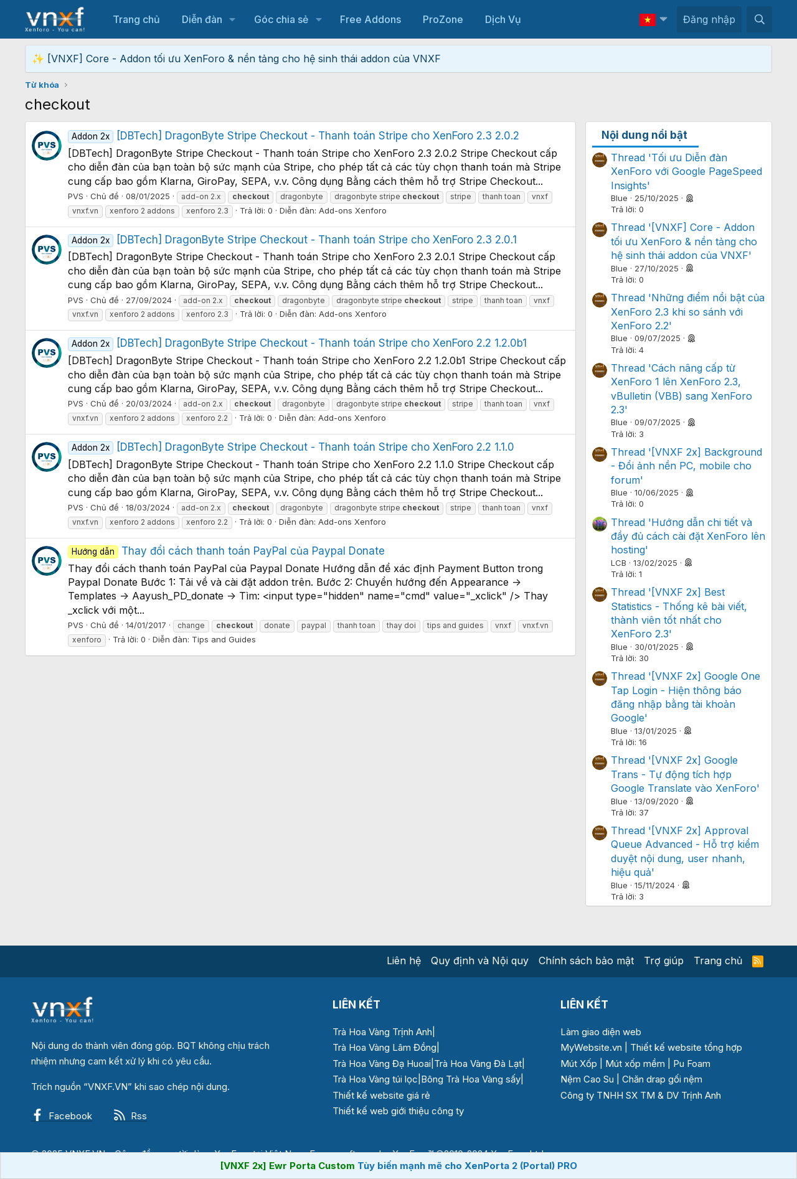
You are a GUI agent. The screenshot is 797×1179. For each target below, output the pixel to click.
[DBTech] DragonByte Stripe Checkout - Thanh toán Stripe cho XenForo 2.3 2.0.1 (292, 239)
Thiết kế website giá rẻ (381, 1095)
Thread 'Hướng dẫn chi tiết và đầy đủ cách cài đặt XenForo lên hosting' (688, 536)
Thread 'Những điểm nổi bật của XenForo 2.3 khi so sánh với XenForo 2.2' (688, 311)
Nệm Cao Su (587, 1079)
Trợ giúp (664, 960)
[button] (233, 19)
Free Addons (370, 19)
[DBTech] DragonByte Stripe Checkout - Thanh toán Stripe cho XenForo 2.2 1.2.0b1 (297, 343)
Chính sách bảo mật (586, 960)
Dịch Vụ (503, 19)
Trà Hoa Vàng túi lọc (375, 1079)
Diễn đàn (202, 19)
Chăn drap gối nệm (662, 1079)
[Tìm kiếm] (759, 19)
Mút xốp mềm (635, 1063)
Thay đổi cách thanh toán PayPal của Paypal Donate (226, 551)
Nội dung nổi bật (644, 135)
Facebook (61, 1116)
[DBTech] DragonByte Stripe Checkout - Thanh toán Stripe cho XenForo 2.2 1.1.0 (291, 447)
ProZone (443, 19)
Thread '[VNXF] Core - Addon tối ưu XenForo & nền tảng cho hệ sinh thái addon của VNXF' (684, 241)
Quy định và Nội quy (480, 960)
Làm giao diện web (600, 1032)
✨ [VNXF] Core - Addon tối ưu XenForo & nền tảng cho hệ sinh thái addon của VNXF (236, 58)
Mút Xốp (578, 1063)
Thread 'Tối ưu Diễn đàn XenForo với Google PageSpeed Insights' (686, 171)
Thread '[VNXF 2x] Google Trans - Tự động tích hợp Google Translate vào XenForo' (685, 774)
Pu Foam (691, 1063)
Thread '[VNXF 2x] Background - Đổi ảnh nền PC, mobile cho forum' (686, 466)
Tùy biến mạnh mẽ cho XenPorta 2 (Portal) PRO (467, 1166)
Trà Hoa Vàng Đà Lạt (478, 1063)
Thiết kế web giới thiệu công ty (398, 1111)
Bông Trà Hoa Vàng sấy (471, 1079)
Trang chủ (136, 19)
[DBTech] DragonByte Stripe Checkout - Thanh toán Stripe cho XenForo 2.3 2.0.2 (293, 135)
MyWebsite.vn (591, 1047)
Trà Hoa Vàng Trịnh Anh (382, 1032)
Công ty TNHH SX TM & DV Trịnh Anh (640, 1095)
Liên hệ (404, 960)
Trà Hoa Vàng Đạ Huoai (381, 1063)
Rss (130, 1116)
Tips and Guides (224, 639)
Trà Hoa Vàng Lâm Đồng (384, 1047)
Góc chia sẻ (281, 19)
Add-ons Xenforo (353, 210)
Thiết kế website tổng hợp (686, 1047)
